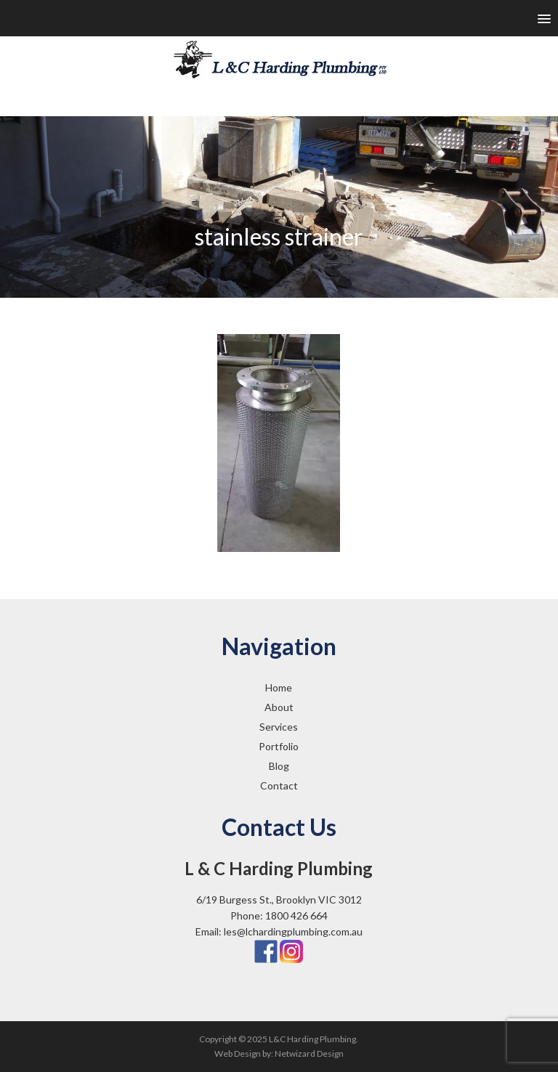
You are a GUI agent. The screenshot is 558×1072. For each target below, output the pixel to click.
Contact (279, 785)
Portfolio (279, 746)
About (279, 707)
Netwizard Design (309, 1053)
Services (278, 726)
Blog (279, 766)
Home (278, 687)
